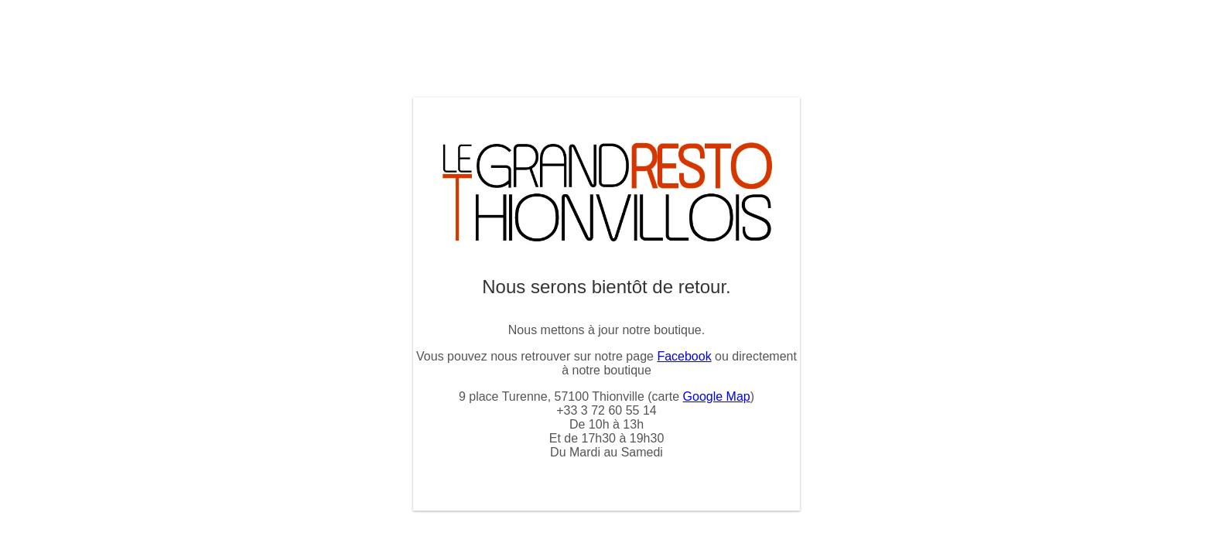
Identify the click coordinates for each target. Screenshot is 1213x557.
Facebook (684, 356)
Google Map (716, 396)
